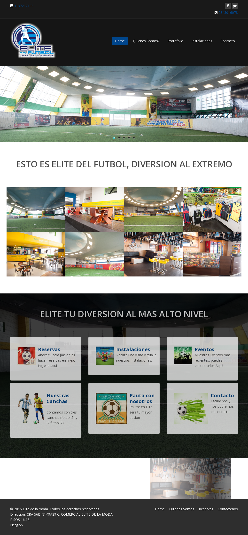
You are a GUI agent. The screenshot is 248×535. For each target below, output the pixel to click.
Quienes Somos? (146, 41)
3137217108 (23, 5)
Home (120, 41)
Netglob (16, 525)
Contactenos (228, 509)
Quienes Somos (181, 509)
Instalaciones (202, 41)
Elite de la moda (35, 509)
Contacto (227, 41)
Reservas (206, 509)
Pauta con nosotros (142, 397)
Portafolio (175, 41)
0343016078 (228, 12)
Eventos (204, 348)
